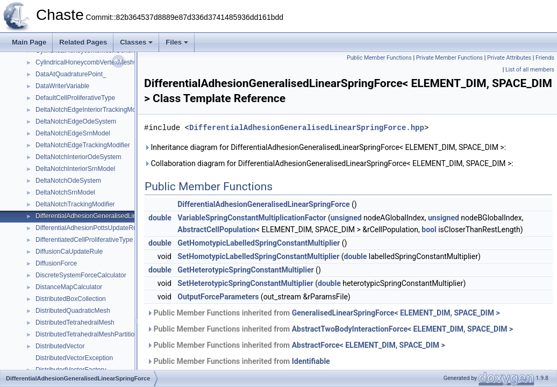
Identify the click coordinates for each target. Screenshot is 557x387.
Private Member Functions (449, 57)
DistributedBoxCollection (70, 299)
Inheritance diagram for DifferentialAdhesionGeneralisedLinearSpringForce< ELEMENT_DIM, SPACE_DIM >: (325, 147)
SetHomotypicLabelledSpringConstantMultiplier (258, 256)
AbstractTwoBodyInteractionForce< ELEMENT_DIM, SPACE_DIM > (402, 329)
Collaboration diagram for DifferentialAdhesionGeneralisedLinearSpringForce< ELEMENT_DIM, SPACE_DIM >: (328, 163)
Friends (544, 57)
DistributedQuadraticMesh (72, 310)
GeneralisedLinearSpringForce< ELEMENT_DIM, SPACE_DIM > (396, 313)
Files (177, 42)
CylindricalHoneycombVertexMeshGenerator (99, 62)
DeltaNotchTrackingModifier (75, 204)
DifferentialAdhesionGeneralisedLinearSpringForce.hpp (306, 128)
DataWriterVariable (62, 86)
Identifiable (311, 361)
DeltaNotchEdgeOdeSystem (75, 121)
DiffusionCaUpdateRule (69, 251)
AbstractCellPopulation (216, 229)
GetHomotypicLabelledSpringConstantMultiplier (258, 243)
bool (429, 229)
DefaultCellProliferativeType (75, 98)
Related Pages (83, 42)
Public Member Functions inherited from (323, 313)
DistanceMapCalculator (68, 287)
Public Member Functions (379, 57)
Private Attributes (509, 57)
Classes (136, 42)
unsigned (346, 217)
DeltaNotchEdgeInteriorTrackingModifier (92, 109)
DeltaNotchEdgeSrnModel (72, 133)
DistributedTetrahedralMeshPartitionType (93, 334)
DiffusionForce (56, 263)
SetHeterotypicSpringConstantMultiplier (245, 283)
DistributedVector (59, 346)
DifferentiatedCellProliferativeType (84, 239)
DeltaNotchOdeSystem (68, 180)
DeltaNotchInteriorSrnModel (75, 169)
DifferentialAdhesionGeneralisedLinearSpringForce (108, 216)
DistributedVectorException (74, 358)
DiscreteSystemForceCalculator (80, 275)
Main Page (29, 42)
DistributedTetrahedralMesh (75, 322)
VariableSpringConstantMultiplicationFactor (251, 217)
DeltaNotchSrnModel (65, 192)
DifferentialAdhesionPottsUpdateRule (88, 228)
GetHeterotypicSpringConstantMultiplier (245, 270)
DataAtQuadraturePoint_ (70, 74)
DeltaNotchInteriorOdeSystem (78, 157)
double (160, 217)
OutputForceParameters (218, 296)
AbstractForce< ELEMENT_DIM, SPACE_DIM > (368, 345)
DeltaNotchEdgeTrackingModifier (82, 145)
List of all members (529, 69)
